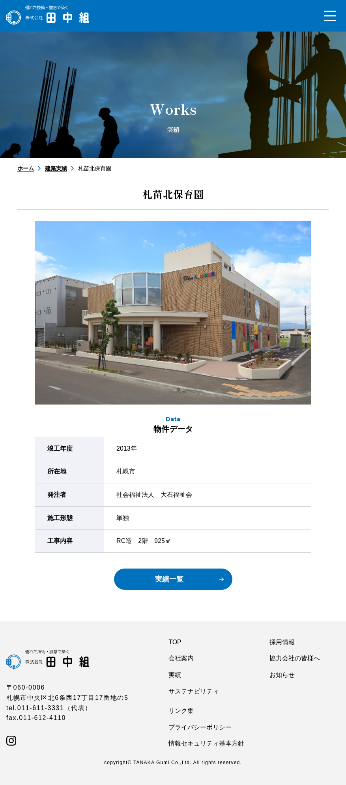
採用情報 (282, 642)
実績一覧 (169, 579)
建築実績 (56, 168)
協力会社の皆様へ (294, 658)
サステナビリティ (193, 691)
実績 (174, 674)
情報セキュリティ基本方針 (206, 743)
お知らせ (282, 674)
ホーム (25, 168)
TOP (174, 642)
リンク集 (181, 710)
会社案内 (181, 658)
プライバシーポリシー (200, 727)
